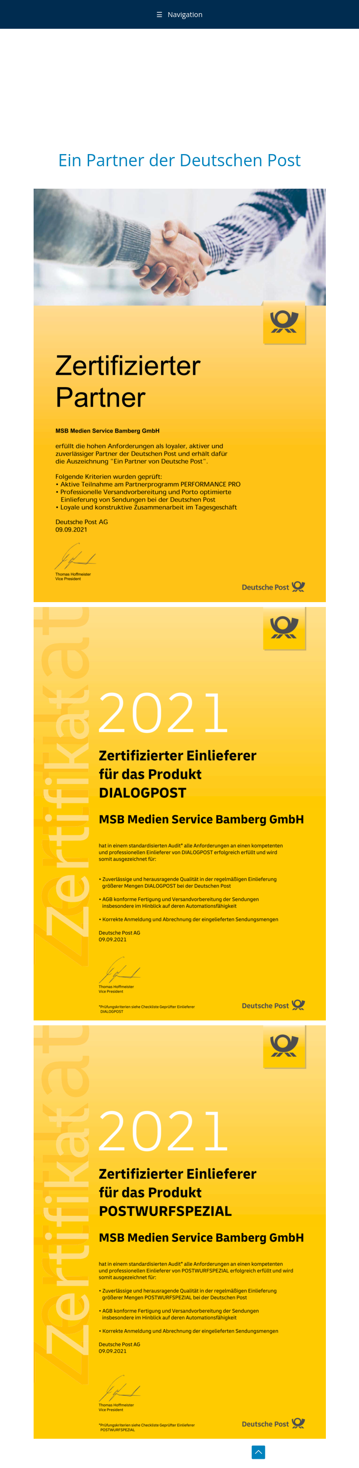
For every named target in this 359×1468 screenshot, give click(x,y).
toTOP (259, 1453)
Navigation (179, 14)
